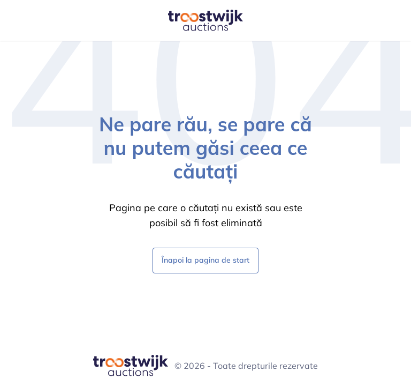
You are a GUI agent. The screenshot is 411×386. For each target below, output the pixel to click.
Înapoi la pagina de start (205, 260)
